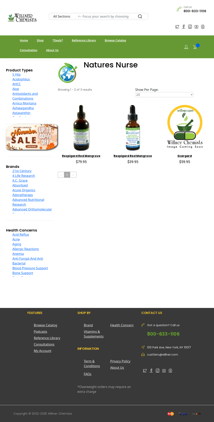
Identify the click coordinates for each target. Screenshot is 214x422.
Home (24, 40)
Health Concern (122, 325)
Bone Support (22, 273)
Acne (16, 239)
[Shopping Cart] (195, 47)
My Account (42, 351)
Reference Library (84, 40)
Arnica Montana (24, 103)
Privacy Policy (120, 361)
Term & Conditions (92, 363)
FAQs (87, 374)
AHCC (16, 84)
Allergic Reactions (25, 249)
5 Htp (16, 74)
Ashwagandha (23, 108)
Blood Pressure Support (30, 268)
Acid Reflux (20, 234)
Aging (16, 244)
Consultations (44, 344)
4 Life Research (23, 175)
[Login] (186, 47)
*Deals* (57, 40)
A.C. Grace (20, 180)
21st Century (21, 171)
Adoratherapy (22, 195)
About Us (52, 50)
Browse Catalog (115, 40)
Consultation (28, 50)
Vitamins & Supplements (94, 334)
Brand (88, 325)
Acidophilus (21, 79)
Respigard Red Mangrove (81, 156)
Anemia (18, 254)
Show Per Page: (146, 89)
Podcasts (40, 331)
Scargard (184, 156)
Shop (40, 40)
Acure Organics (23, 190)
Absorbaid (20, 185)
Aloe (15, 89)
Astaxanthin (21, 113)
